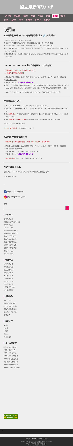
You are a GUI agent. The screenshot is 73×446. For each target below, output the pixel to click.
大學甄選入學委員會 (11, 359)
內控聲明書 (8, 301)
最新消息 (28, 439)
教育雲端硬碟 (8, 284)
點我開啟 (18, 149)
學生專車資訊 (8, 225)
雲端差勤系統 (8, 267)
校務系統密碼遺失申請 (12, 222)
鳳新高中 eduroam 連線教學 (15, 124)
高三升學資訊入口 (10, 245)
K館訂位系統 (8, 228)
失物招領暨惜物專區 (11, 231)
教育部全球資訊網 (10, 347)
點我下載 (35, 152)
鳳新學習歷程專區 (10, 236)
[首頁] (4, 28)
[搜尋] (67, 208)
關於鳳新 (34, 439)
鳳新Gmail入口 (9, 251)
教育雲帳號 (22, 128)
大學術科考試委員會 (11, 356)
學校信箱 (31, 128)
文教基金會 (8, 337)
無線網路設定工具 (21, 109)
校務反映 (7, 315)
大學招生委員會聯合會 (12, 368)
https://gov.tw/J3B (10, 177)
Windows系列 (29, 159)
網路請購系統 (8, 273)
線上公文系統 (8, 270)
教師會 (6, 331)
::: (2, 16)
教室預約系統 (8, 276)
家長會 (6, 325)
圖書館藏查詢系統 (10, 242)
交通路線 (40, 439)
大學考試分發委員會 (11, 365)
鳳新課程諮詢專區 (10, 239)
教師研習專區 (8, 282)
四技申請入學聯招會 (11, 362)
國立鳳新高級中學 (36, 7)
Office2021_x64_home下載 (15, 92)
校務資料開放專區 (10, 303)
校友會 (6, 328)
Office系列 (19, 159)
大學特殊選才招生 (10, 350)
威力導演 (39, 159)
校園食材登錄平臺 (10, 312)
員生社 (6, 334)
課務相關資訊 (8, 279)
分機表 (45, 439)
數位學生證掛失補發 (11, 234)
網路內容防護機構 (10, 309)
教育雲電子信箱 (9, 287)
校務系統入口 (8, 219)
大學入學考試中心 (10, 353)
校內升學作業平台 (10, 248)
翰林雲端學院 (8, 254)
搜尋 (5, 204)
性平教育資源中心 (10, 306)
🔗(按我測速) (49, 35)
